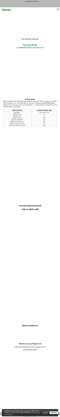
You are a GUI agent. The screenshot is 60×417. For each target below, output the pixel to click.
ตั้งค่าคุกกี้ (45, 412)
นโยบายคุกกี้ (9, 414)
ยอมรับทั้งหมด (54, 412)
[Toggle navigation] (58, 9)
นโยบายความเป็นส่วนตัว (35, 412)
